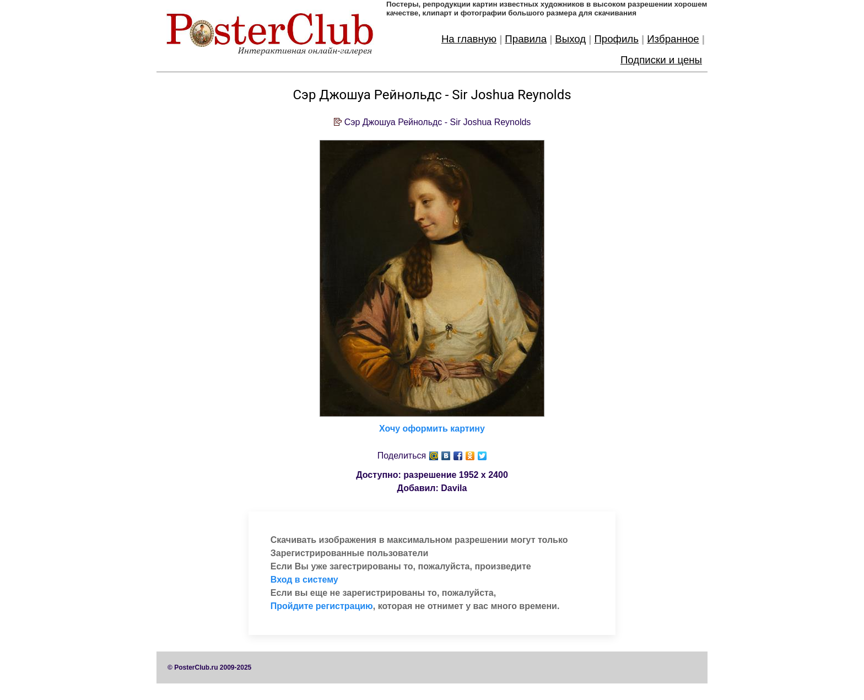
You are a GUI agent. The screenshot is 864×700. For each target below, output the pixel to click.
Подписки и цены (661, 60)
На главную (468, 39)
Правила (526, 39)
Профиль (616, 39)
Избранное (673, 39)
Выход (570, 39)
